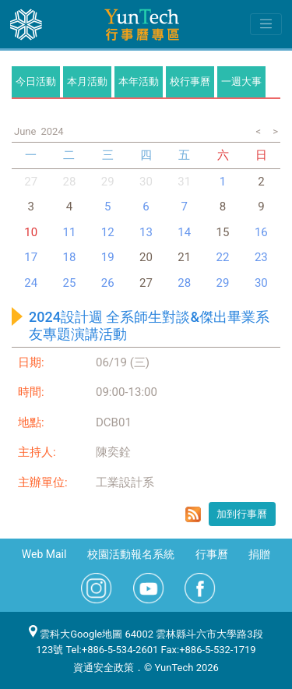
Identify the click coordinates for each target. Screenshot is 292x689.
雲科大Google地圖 (75, 634)
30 (146, 182)
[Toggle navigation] (266, 24)
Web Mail (44, 554)
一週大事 (241, 81)
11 (69, 232)
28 (69, 182)
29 (107, 182)
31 (184, 182)
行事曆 (211, 554)
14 (184, 232)
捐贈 (259, 554)
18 (69, 257)
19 (107, 257)
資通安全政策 (103, 667)
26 (107, 283)
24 (30, 283)
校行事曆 (190, 81)
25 (69, 283)
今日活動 (36, 81)
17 (30, 257)
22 (223, 257)
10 (30, 232)
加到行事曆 (241, 514)
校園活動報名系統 (130, 554)
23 (261, 257)
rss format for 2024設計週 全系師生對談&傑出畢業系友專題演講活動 (193, 514)
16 (261, 232)
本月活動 (87, 81)
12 (107, 232)
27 (30, 182)
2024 (51, 131)
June (25, 131)
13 (146, 232)
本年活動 (138, 81)
